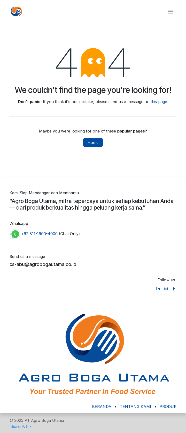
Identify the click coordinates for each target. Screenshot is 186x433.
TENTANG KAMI (135, 406)
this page (159, 101)
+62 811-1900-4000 (39, 233)
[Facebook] (174, 289)
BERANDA (101, 406)
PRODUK (168, 406)
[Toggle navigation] (170, 11)
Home (93, 142)
